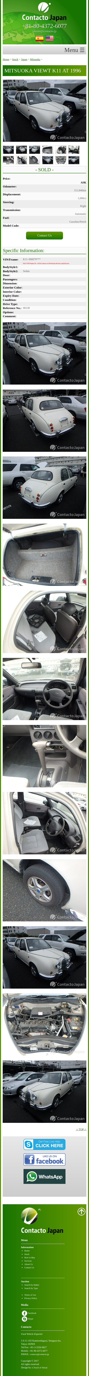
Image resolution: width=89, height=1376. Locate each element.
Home (6, 59)
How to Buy (29, 1257)
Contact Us (44, 235)
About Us (28, 1264)
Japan (24, 59)
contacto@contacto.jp (39, 1354)
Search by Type (31, 1288)
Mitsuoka (35, 59)
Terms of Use (30, 1295)
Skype (27, 1318)
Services (28, 1261)
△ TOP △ (81, 1129)
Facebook (29, 1313)
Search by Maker (31, 1285)
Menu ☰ (75, 50)
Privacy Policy (30, 1298)
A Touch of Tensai (39, 1367)
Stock (15, 59)
